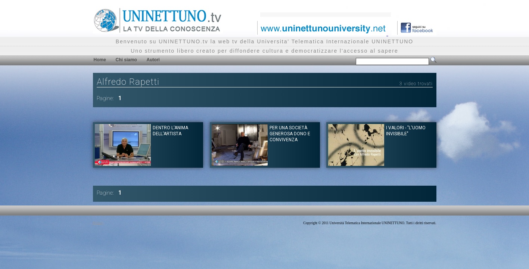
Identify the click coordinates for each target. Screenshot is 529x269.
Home (100, 59)
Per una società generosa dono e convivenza (290, 133)
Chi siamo (126, 59)
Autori (153, 59)
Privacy (98, 223)
